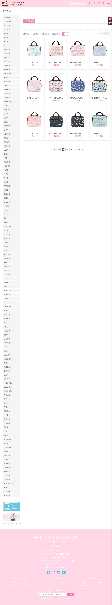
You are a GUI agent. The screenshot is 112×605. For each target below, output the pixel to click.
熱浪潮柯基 (8, 447)
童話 (5, 218)
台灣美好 (7, 411)
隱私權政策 (97, 582)
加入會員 (62, 582)
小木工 (6, 303)
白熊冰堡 (7, 471)
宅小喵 (6, 311)
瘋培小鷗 (7, 110)
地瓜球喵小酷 (8, 483)
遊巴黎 (6, 138)
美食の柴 (7, 202)
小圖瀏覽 (67, 34)
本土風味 (7, 491)
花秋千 (6, 347)
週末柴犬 (7, 45)
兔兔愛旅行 (8, 463)
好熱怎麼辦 (8, 331)
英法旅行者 (8, 439)
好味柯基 (7, 343)
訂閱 (70, 594)
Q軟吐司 (7, 142)
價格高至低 (56, 34)
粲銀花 (6, 222)
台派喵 (6, 407)
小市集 (6, 114)
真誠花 (6, 198)
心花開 (6, 427)
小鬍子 (6, 122)
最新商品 (26, 34)
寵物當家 (7, 379)
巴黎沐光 (7, 242)
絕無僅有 (7, 403)
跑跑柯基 (7, 455)
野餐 (5, 363)
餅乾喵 (6, 86)
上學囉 (6, 246)
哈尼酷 (6, 443)
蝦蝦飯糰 (7, 69)
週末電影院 (8, 391)
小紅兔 (6, 170)
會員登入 (50, 582)
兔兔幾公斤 (8, 102)
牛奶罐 (6, 174)
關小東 (6, 106)
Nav (108, 3)
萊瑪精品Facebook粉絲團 (48, 572)
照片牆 (6, 210)
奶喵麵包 (7, 299)
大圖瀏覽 (63, 34)
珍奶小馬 (7, 270)
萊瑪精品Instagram (53, 572)
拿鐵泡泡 (7, 238)
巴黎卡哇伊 (8, 475)
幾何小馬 (7, 286)
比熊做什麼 (8, 467)
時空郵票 (7, 294)
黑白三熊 (7, 282)
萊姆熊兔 (7, 258)
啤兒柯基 (7, 495)
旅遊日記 (7, 206)
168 (59, 149)
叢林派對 (7, 182)
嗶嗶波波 (7, 194)
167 (55, 149)
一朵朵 (6, 415)
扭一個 (6, 178)
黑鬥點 (6, 435)
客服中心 (85, 582)
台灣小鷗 (7, 355)
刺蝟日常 (7, 94)
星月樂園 (7, 319)
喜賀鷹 (6, 459)
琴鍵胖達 (7, 367)
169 (63, 149)
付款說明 (28, 586)
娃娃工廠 (7, 134)
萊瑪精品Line (59, 572)
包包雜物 (7, 339)
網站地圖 (85, 586)
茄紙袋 (6, 487)
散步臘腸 (7, 371)
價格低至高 (45, 34)
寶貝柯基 (7, 25)
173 (79, 149)
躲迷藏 (6, 150)
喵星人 (6, 33)
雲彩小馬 (7, 266)
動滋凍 (6, 335)
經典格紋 (7, 17)
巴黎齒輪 (7, 395)
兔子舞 (6, 230)
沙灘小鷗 (7, 166)
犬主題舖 (7, 162)
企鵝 (5, 431)
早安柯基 (7, 53)
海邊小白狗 (8, 290)
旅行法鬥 (7, 315)
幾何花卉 (7, 234)
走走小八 (7, 154)
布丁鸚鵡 (7, 186)
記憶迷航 (7, 98)
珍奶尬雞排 (8, 359)
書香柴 (6, 451)
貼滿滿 (6, 327)
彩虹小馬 (7, 57)
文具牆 (6, 250)
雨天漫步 (7, 90)
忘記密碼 (50, 586)
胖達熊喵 (7, 423)
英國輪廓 (7, 49)
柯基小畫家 (8, 226)
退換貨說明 (13, 582)
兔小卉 (6, 37)
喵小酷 (6, 41)
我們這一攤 (8, 214)
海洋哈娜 (7, 419)
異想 (5, 323)
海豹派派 (7, 126)
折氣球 (6, 375)
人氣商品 (35, 34)
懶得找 (6, 262)
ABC (5, 158)
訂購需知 (28, 582)
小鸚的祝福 (8, 307)
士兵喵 (6, 351)
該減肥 (6, 190)
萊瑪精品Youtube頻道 (64, 572)
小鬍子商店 (8, 479)
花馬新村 (7, 278)
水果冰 (6, 130)
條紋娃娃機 (8, 387)
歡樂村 (6, 399)
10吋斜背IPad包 (34, 62)
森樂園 (6, 118)
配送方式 (13, 586)
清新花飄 (7, 61)
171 (71, 149)
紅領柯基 (7, 274)
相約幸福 (7, 146)
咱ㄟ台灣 (7, 29)
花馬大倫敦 (8, 21)
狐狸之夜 (7, 254)
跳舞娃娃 (7, 65)
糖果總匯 (7, 81)
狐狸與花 (7, 77)
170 (67, 149)
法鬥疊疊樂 (8, 73)
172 (75, 149)
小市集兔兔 (8, 383)
